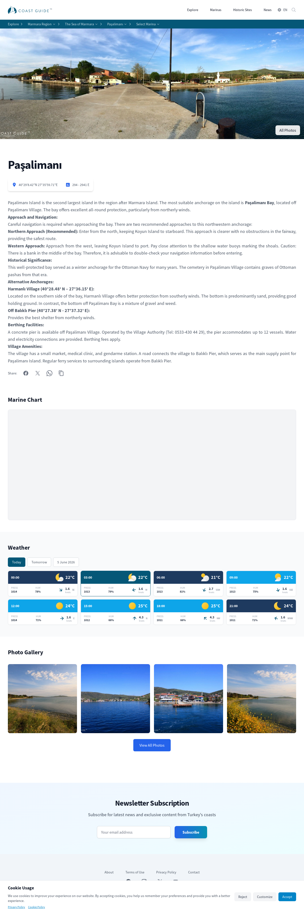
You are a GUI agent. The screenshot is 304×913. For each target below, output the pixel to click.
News (268, 10)
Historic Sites (242, 10)
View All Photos (152, 745)
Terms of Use (134, 872)
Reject (242, 897)
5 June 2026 (66, 562)
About (109, 872)
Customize (265, 897)
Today (16, 562)
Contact (194, 872)
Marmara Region (40, 24)
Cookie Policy (36, 907)
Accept (287, 897)
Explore (192, 10)
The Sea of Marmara (79, 24)
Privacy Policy (166, 872)
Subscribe (190, 832)
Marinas (215, 10)
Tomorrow (39, 562)
